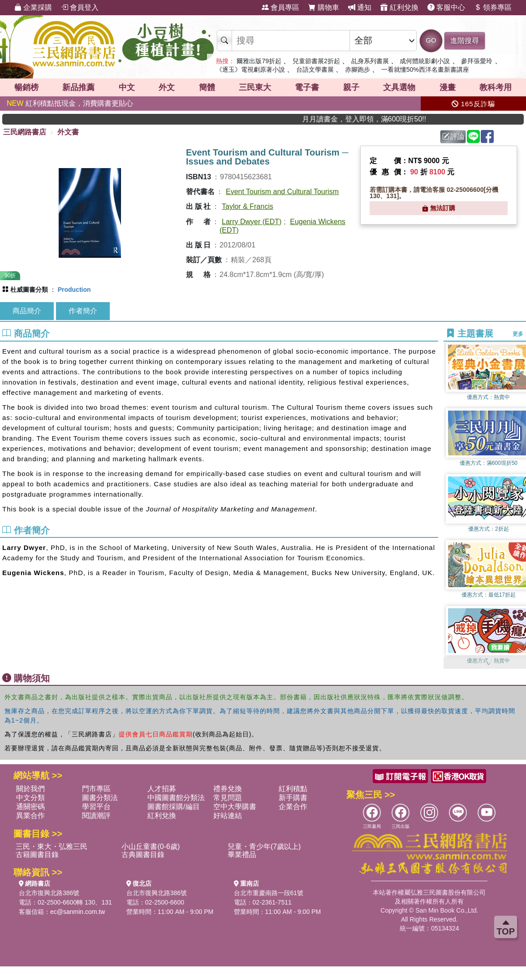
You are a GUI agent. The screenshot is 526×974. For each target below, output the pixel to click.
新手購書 (293, 797)
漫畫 (448, 87)
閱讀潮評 (96, 815)
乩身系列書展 (370, 61)
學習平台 (96, 806)
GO (431, 40)
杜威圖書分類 (29, 289)
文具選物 (399, 87)
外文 (167, 87)
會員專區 (280, 7)
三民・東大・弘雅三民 (51, 846)
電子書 (307, 87)
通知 (359, 7)
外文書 (68, 132)
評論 (453, 136)
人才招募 (161, 788)
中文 (127, 87)
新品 (78, 87)
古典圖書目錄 (142, 854)
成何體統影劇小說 (425, 61)
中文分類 (30, 797)
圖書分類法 (100, 797)
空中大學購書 (234, 806)
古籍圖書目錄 (37, 854)
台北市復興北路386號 (49, 892)
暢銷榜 (26, 87)
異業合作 (30, 815)
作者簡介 (83, 311)
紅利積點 (293, 788)
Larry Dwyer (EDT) (251, 221)
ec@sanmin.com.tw (77, 911)
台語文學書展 (315, 69)
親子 (351, 87)
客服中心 (446, 7)
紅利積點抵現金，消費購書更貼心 (70, 103)
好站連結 (227, 815)
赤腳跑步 (357, 69)
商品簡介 (27, 311)
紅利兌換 (399, 7)
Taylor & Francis (247, 206)
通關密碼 (30, 806)
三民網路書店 (24, 132)
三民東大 (255, 87)
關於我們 (30, 788)
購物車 (323, 7)
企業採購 (33, 7)
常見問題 (227, 797)
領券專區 (493, 7)
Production (74, 289)
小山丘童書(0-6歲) (150, 846)
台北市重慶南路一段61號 (269, 892)
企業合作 (293, 806)
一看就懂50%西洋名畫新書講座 (425, 69)
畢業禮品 (242, 854)
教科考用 (495, 87)
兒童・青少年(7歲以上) (264, 846)
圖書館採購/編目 (173, 806)
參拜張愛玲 (476, 61)
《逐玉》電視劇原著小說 (250, 69)
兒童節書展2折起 (316, 61)
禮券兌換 (227, 788)
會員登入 (80, 7)
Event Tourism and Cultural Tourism (282, 191)
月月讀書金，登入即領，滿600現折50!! (379, 119)
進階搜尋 (464, 40)
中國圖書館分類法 (176, 797)
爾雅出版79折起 (259, 61)
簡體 (207, 87)
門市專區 (96, 788)
